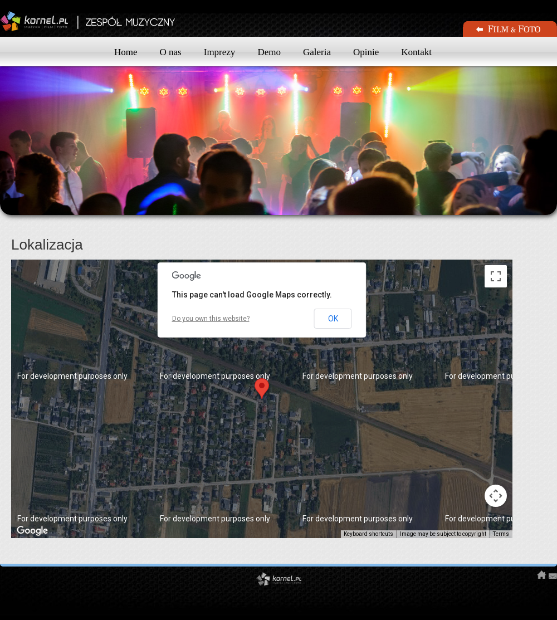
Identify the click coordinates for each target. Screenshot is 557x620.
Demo (269, 52)
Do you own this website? (211, 319)
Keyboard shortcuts (368, 534)
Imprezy (220, 52)
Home (126, 52)
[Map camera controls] (496, 496)
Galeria (317, 52)
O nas (171, 52)
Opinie (366, 52)
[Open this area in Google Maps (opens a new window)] (32, 531)
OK (333, 318)
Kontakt (416, 52)
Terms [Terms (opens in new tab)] (501, 534)
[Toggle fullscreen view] (496, 276)
